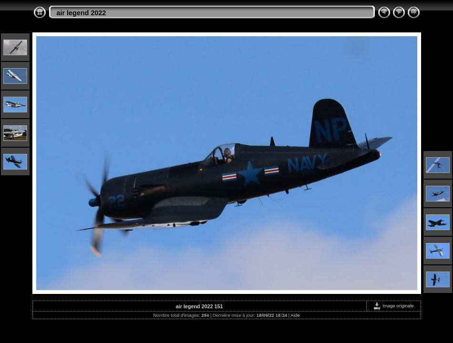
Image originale (393, 305)
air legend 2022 (81, 13)
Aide (295, 315)
